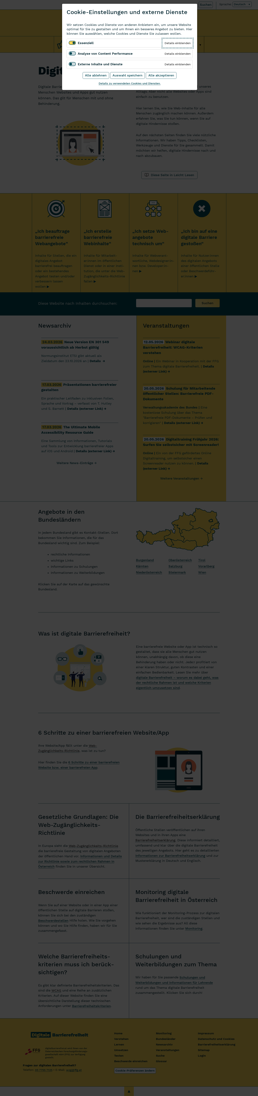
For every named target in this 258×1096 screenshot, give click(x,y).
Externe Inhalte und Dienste (100, 64)
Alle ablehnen (96, 75)
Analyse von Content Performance (105, 53)
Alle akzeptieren (161, 75)
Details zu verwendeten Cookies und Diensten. (130, 83)
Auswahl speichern (127, 75)
